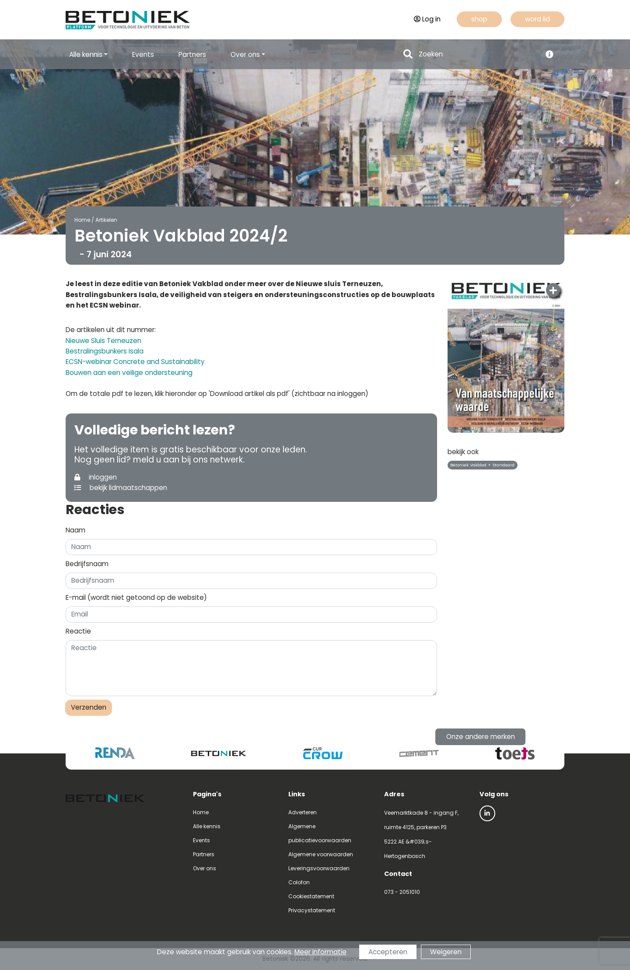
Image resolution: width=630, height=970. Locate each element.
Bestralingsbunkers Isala (105, 351)
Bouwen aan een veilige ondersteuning (129, 372)
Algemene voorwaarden (320, 854)
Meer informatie (320, 951)
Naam (75, 530)
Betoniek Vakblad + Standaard (482, 465)
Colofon (299, 882)
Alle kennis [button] (85, 54)
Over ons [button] (245, 54)
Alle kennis (206, 826)
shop (479, 19)
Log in (427, 19)
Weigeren (446, 951)
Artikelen (106, 220)
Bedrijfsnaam (87, 563)
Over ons (204, 868)
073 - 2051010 (402, 892)
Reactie (78, 631)
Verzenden (88, 707)
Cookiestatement (311, 896)
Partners (192, 54)
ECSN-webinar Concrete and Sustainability (135, 361)
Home (82, 220)
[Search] (477, 54)
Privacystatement (311, 910)
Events (143, 54)
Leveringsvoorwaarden (319, 868)
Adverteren (302, 812)
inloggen (95, 477)
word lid (537, 19)
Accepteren (387, 951)
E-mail (136, 597)
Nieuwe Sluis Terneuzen (103, 340)
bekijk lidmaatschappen (120, 487)
